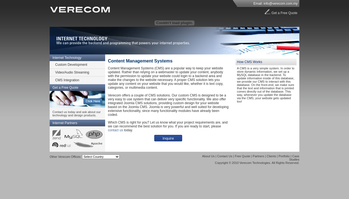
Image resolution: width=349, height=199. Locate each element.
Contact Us (224, 156)
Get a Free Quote (284, 13)
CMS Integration (67, 80)
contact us (115, 130)
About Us (208, 156)
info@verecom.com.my (281, 4)
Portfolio (284, 156)
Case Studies (294, 158)
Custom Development (71, 65)
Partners (258, 156)
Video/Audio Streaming (72, 72)
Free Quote (242, 156)
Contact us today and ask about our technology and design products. (76, 113)
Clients (271, 156)
